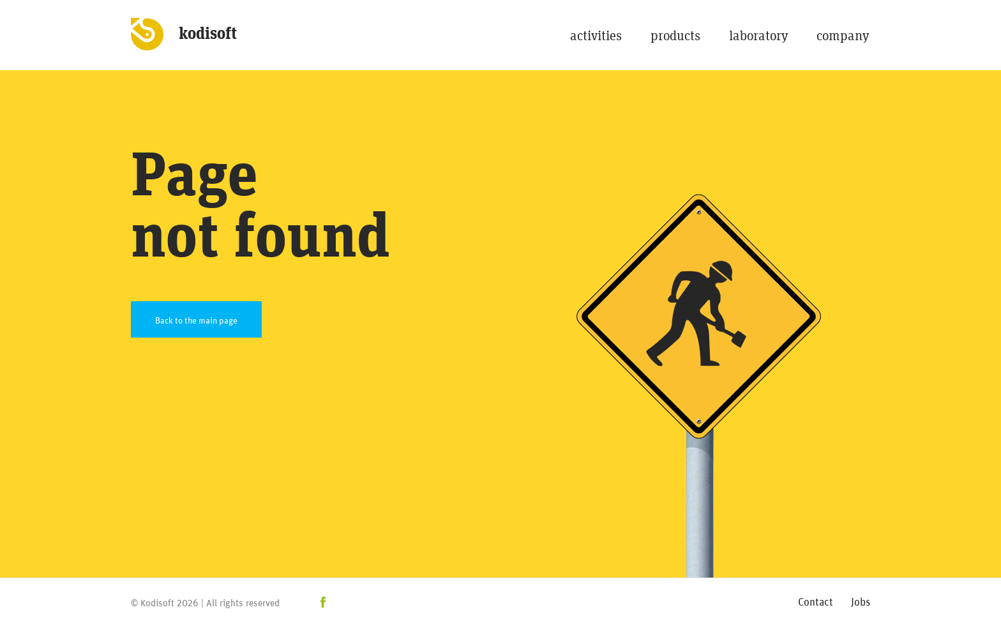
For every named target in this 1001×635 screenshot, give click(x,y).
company (843, 36)
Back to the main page (196, 319)
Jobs (860, 601)
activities (596, 36)
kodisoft (208, 34)
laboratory (758, 36)
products (675, 36)
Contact (815, 601)
